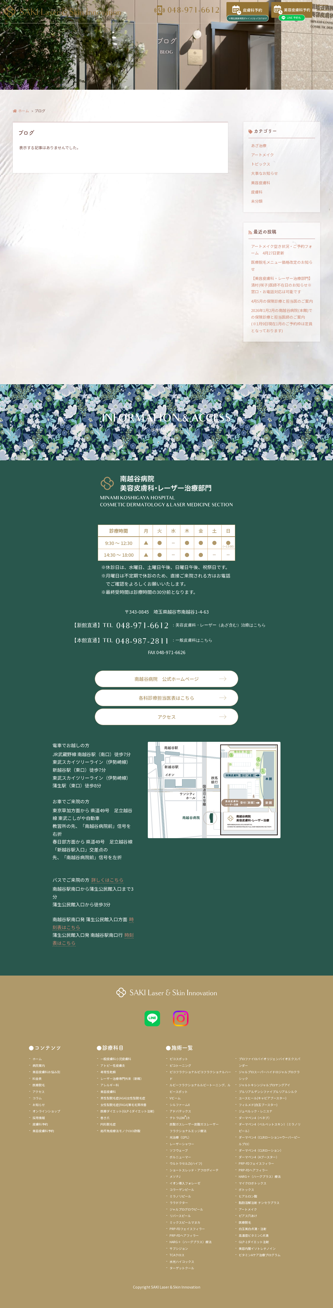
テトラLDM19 (180, 1118)
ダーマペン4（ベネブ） (255, 1118)
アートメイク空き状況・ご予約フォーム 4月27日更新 (281, 250)
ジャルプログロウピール (186, 1209)
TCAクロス (177, 1255)
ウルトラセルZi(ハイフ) (186, 1163)
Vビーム (175, 1098)
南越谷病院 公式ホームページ (180, 678)
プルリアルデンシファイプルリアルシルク (268, 1091)
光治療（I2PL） (180, 1137)
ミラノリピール (180, 1196)
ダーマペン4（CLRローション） (261, 1150)
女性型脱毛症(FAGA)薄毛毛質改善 (123, 1104)
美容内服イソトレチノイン (257, 1248)
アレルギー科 (109, 1085)
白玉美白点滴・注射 (252, 1228)
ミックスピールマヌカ (185, 1222)
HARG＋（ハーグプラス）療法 (191, 1242)
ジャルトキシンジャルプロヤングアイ (264, 1085)
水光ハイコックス (182, 1261)
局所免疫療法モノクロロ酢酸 (120, 1131)
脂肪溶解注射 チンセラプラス (259, 1202)
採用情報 (39, 1118)
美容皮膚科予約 (43, 1131)
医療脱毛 (39, 1085)
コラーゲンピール (182, 1189)
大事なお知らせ (264, 173)
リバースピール (180, 1215)
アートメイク (262, 154)
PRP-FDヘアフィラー (184, 1235)
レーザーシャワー (182, 1144)
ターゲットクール (182, 1268)
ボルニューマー (180, 1157)
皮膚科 (257, 192)
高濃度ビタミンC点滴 (253, 1235)
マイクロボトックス (252, 1183)
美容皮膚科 (260, 182)
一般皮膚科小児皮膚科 (115, 1059)
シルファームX (180, 1104)
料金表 (37, 1078)
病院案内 (39, 1065)
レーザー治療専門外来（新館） (121, 1078)
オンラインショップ (46, 1111)
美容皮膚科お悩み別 (46, 1072)
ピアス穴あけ (248, 1215)
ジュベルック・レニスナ (255, 1111)
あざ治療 (258, 145)
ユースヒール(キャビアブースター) (262, 1098)
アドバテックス (180, 1111)
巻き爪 (105, 1118)
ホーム (21, 110)
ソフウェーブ (179, 1150)
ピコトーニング (180, 1065)
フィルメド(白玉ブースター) (258, 1104)
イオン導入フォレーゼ (185, 1183)
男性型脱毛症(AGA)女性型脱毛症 (122, 1098)
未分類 (257, 201)
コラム (37, 1098)
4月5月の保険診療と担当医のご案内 (282, 301)
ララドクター (179, 1202)
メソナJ (175, 1176)
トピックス (260, 164)
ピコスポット (179, 1059)
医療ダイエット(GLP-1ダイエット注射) (127, 1111)
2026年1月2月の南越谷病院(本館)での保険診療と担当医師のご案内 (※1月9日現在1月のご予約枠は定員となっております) (282, 320)
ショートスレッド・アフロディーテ (194, 1170)
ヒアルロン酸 (248, 1196)
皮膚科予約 (40, 1124)
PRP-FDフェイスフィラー (187, 1228)
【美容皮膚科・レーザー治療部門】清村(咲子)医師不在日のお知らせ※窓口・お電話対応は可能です (282, 285)
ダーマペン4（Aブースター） (259, 1157)
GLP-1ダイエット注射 (254, 1242)
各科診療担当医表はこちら (182, 697)
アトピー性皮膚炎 (112, 1065)
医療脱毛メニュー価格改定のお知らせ (282, 265)
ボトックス (246, 1189)
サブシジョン (179, 1248)
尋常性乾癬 (108, 1072)
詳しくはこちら (107, 879)
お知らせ (39, 1104)
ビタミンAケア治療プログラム (259, 1255)
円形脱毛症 (108, 1124)
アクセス (192, 716)
